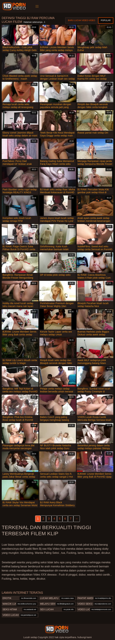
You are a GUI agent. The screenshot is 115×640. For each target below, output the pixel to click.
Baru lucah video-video (81, 20)
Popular (106, 20)
